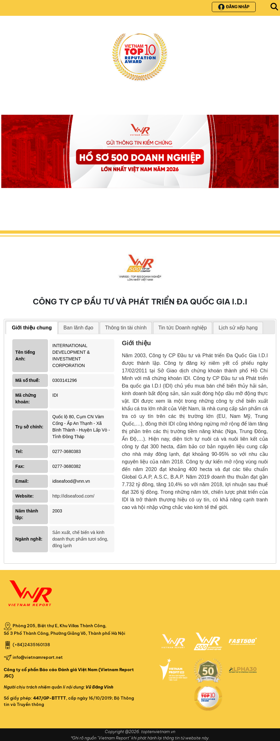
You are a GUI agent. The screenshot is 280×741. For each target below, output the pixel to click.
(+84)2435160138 (31, 644)
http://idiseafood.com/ (73, 496)
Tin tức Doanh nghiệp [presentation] (182, 327)
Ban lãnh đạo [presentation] (78, 327)
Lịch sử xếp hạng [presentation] (238, 327)
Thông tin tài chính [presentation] (126, 327)
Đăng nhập (233, 7)
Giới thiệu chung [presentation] (32, 327)
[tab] (31, 328)
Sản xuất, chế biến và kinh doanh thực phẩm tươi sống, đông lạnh (80, 539)
